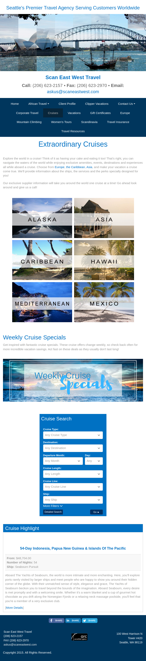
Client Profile (67, 103)
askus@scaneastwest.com (73, 91)
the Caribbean (75, 167)
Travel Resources (73, 131)
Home (15, 103)
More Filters (53, 506)
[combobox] (73, 435)
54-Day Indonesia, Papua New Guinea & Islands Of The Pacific (73, 548)
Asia (89, 167)
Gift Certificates (100, 113)
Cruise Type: (51, 429)
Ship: (46, 493)
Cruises (53, 113)
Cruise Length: (52, 468)
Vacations (74, 113)
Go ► (96, 512)
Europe (125, 113)
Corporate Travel (27, 113)
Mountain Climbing (29, 122)
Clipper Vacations (96, 103)
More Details (14, 607)
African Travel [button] (37, 103)
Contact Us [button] (125, 103)
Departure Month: (54, 455)
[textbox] (73, 435)
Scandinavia (89, 122)
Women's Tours (61, 122)
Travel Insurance (118, 122)
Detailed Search (53, 512)
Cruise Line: (50, 481)
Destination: (50, 442)
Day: (87, 455)
